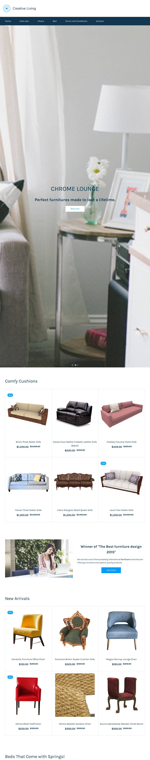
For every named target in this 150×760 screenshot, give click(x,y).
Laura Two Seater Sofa (121, 510)
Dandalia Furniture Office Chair (28, 659)
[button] (75, 209)
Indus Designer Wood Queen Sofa (75, 510)
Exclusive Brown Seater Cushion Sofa (75, 659)
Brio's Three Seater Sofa (28, 441)
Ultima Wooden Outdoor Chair (75, 723)
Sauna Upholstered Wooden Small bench (121, 723)
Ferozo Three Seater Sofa (28, 510)
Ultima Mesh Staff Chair (28, 723)
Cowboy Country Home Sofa (121, 441)
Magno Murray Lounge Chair (121, 659)
